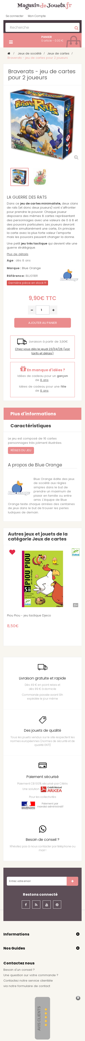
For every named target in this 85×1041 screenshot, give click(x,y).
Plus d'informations (33, 414)
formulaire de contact (33, 986)
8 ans (44, 380)
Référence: (16, 276)
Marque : (14, 268)
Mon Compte (37, 16)
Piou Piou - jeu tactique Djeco (29, 615)
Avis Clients (39, 1018)
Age (10, 260)
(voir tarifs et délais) (42, 351)
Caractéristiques (30, 426)
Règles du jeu (21, 450)
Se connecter (14, 16)
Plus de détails (17, 254)
